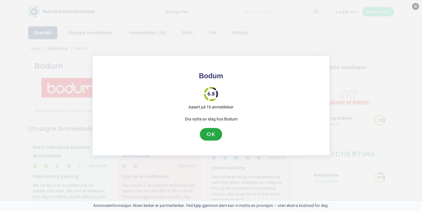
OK (211, 134)
